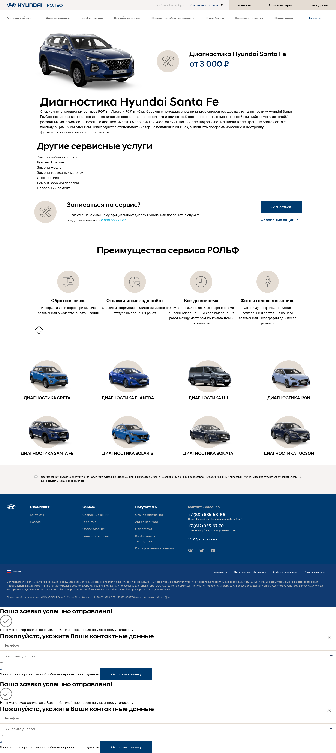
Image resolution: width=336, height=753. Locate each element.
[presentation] (37, 330)
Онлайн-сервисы (127, 18)
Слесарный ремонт (53, 188)
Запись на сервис (281, 5)
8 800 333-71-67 (113, 220)
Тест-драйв (319, 5)
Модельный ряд (20, 18)
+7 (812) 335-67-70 (206, 526)
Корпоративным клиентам (154, 548)
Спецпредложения (249, 18)
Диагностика (48, 177)
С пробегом (215, 18)
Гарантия (89, 522)
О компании (285, 18)
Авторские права (315, 571)
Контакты (245, 5)
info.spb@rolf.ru (165, 597)
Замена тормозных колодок (60, 172)
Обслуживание (93, 529)
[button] (191, 5)
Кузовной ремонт (51, 162)
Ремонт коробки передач (58, 183)
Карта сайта (220, 571)
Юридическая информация (250, 571)
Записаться (281, 207)
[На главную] (24, 5)
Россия (14, 571)
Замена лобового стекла (58, 157)
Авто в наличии (58, 18)
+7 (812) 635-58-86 (206, 514)
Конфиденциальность (285, 571)
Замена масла (49, 167)
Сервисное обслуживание (173, 18)
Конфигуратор (92, 18)
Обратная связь (202, 539)
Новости (314, 18)
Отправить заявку (126, 674)
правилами (32, 674)
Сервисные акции (279, 219)
